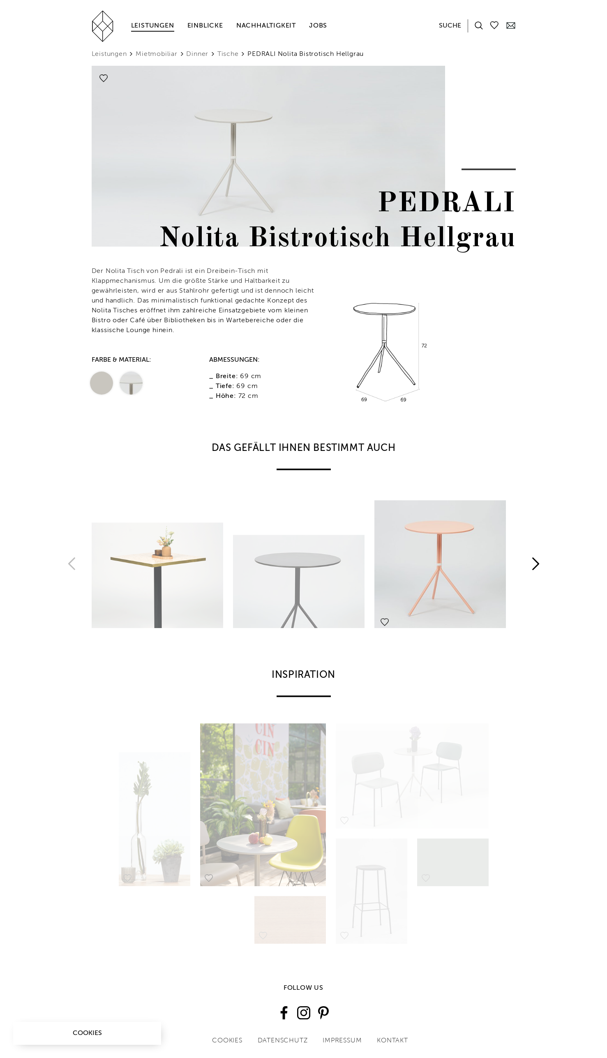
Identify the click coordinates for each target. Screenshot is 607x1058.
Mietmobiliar (157, 54)
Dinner (197, 54)
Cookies (87, 1033)
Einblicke (205, 26)
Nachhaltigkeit (266, 26)
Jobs (318, 26)
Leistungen (152, 26)
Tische (228, 54)
